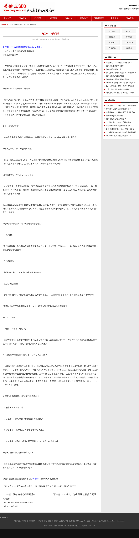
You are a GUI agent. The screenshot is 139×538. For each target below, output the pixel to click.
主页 (11, 25)
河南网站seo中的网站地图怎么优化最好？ (121, 112)
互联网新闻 (99, 18)
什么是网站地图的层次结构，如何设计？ (121, 73)
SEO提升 (38, 18)
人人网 (36, 47)
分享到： (7, 47)
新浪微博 (21, 47)
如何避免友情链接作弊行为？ (117, 66)
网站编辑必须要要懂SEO (25, 494)
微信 (41, 47)
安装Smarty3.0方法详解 (114, 116)
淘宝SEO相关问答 (30, 25)
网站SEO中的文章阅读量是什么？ (118, 136)
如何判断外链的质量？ (114, 69)
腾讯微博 (29, 47)
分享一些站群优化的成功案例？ (117, 89)
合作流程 (102, 521)
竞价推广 (84, 18)
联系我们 (94, 521)
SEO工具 (130, 18)
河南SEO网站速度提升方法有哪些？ (119, 126)
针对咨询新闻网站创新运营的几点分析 (120, 129)
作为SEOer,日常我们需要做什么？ (118, 109)
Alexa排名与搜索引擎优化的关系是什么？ (121, 83)
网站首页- (17, 521)
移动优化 (69, 18)
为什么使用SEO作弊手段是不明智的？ (120, 86)
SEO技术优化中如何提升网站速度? (119, 122)
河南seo (36, 479)
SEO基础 (23, 18)
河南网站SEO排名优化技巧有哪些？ (119, 63)
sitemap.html (111, 521)
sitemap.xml (121, 521)
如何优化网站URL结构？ (115, 76)
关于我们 (87, 521)
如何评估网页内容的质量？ (116, 119)
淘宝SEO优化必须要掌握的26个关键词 (19, 503)
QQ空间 (14, 47)
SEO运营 (53, 18)
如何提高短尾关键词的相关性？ (117, 79)
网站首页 (7, 18)
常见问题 (114, 18)
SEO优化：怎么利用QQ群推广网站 (79, 494)
